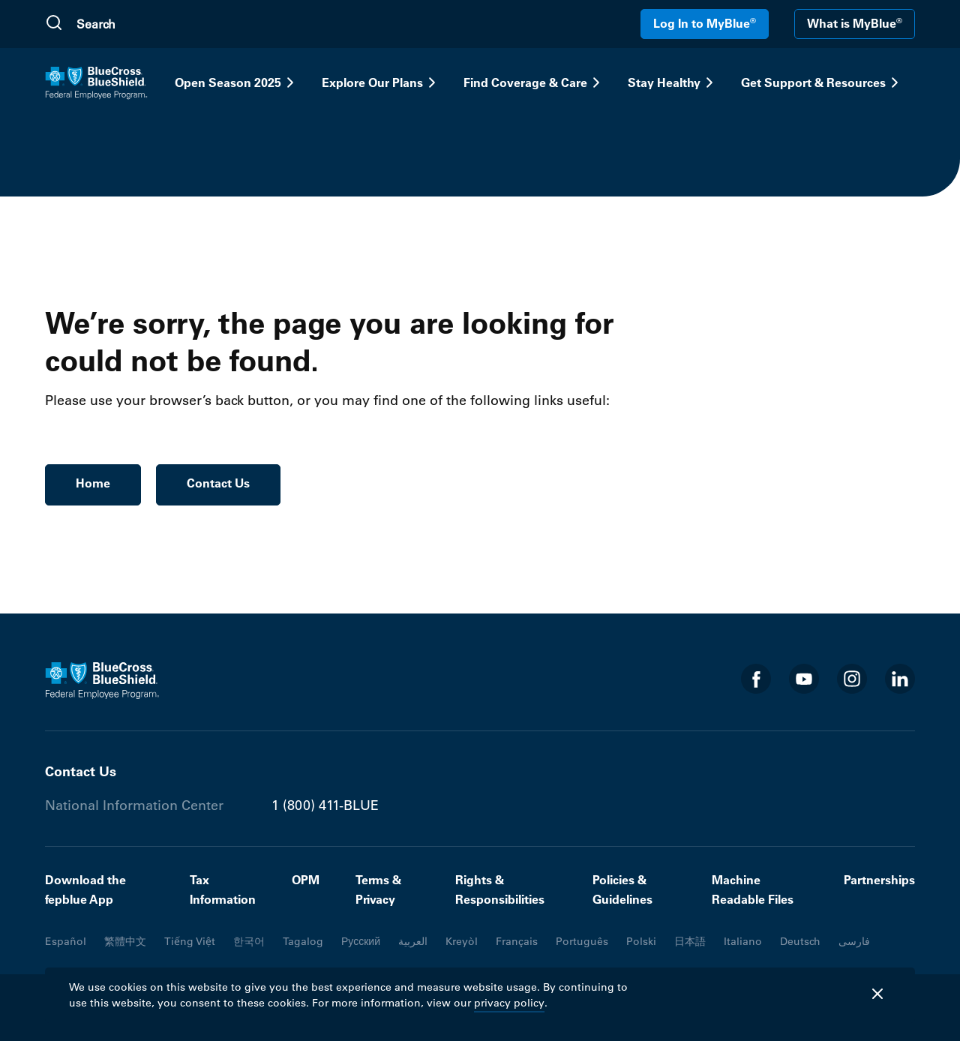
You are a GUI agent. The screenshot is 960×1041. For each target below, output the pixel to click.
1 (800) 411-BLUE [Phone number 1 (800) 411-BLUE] (325, 805)
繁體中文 (125, 941)
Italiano (743, 941)
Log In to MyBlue (704, 23)
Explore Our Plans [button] (381, 83)
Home (93, 483)
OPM (306, 879)
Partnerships (879, 879)
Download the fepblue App (85, 889)
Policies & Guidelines (622, 889)
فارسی (854, 941)
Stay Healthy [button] (673, 83)
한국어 (249, 941)
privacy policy (509, 1003)
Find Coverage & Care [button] (534, 83)
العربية (413, 941)
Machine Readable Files (753, 889)
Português (582, 941)
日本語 (690, 941)
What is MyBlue (854, 23)
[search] (147, 24)
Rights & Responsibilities (499, 889)
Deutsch (800, 941)
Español (65, 941)
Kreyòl (462, 941)
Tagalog (303, 941)
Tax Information (223, 889)
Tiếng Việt (189, 941)
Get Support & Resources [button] (822, 83)
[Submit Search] (54, 24)
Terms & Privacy (378, 889)
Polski (641, 941)
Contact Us (218, 483)
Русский (360, 941)
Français (517, 941)
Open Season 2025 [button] (237, 83)
